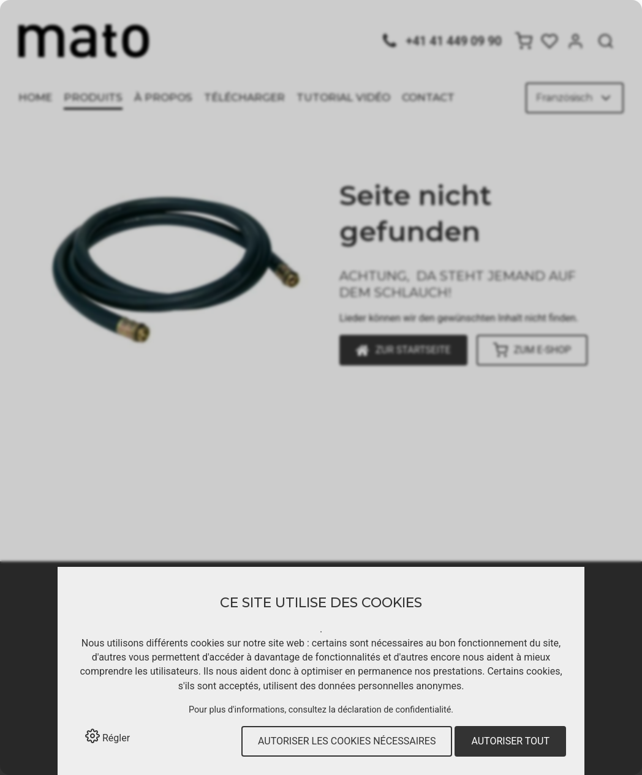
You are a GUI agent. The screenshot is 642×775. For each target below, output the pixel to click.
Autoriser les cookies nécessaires (347, 741)
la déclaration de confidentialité (389, 710)
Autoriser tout (510, 741)
